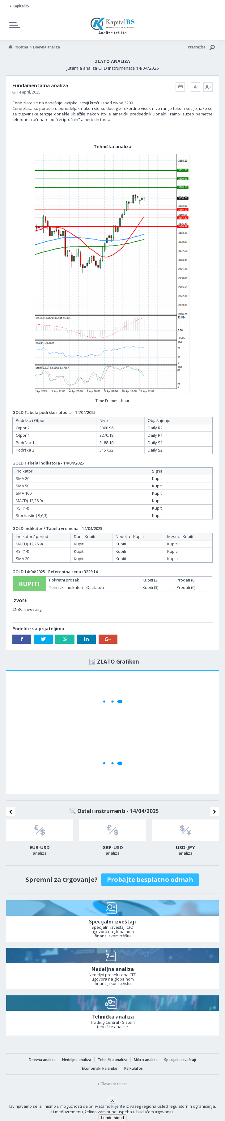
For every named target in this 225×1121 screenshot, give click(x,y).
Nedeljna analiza (76, 1059)
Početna (21, 47)
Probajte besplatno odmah (150, 879)
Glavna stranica (114, 1083)
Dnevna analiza (42, 1059)
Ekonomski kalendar (100, 1068)
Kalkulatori (133, 1068)
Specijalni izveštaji (180, 1059)
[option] (39, 839)
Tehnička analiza (112, 1059)
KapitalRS (21, 6)
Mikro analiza (146, 1059)
